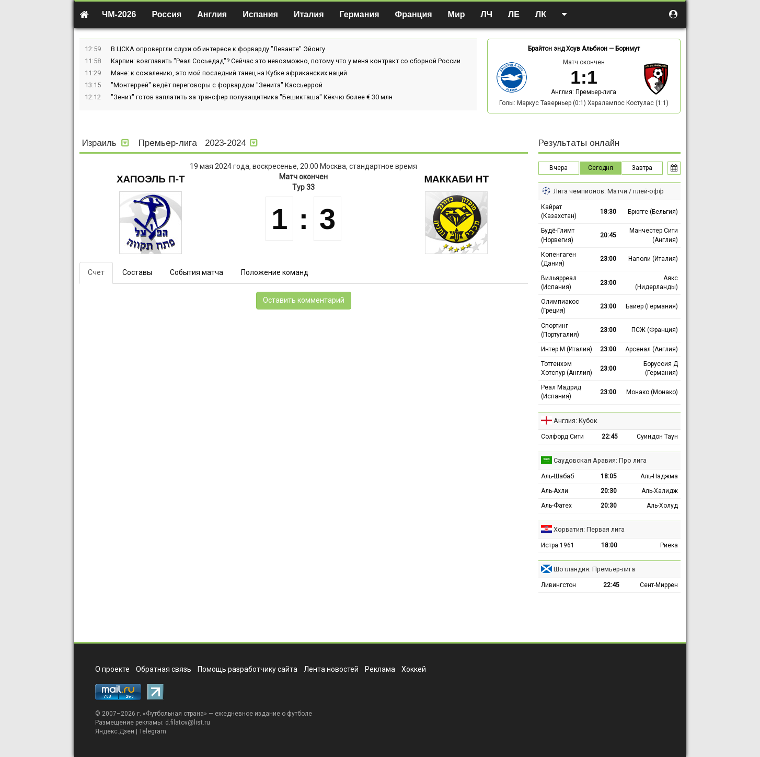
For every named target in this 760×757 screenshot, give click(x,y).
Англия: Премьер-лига (583, 92)
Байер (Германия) (652, 306)
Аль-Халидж (659, 491)
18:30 (608, 211)
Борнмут (627, 48)
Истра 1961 (557, 545)
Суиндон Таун (657, 436)
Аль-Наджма (659, 476)
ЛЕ (514, 14)
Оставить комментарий (303, 300)
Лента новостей (331, 669)
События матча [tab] (196, 272)
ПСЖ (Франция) (654, 330)
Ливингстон (558, 585)
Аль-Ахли (554, 491)
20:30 (609, 491)
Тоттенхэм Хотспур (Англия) (566, 368)
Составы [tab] (137, 272)
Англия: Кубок (575, 421)
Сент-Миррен (659, 585)
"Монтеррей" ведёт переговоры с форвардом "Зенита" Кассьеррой (217, 85)
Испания (260, 14)
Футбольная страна (175, 713)
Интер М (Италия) (566, 349)
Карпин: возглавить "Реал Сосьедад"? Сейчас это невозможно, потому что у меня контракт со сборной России (285, 61)
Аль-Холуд (662, 505)
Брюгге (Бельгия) (653, 211)
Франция (413, 14)
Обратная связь (163, 669)
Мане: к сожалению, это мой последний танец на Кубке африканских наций (229, 73)
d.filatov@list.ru (187, 722)
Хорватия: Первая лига (589, 529)
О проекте (112, 669)
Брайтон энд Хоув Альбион (567, 48)
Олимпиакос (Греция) (560, 306)
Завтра (642, 167)
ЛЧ (486, 14)
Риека (669, 545)
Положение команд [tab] (274, 272)
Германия (359, 14)
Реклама (380, 669)
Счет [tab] (96, 272)
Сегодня (600, 167)
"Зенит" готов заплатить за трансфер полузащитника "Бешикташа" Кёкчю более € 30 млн (252, 97)
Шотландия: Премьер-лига (594, 569)
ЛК (540, 14)
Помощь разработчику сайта (247, 669)
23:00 (608, 258)
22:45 (610, 436)
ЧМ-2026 (119, 14)
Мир (456, 14)
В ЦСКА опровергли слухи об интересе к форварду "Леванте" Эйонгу (218, 49)
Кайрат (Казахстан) (559, 211)
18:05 (609, 476)
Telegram (152, 731)
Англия (212, 14)
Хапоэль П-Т (151, 179)
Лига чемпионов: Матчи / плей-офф (609, 191)
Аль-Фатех (556, 505)
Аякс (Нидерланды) (656, 282)
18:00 (609, 545)
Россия (167, 14)
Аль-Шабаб (557, 476)
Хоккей (413, 669)
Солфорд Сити (562, 436)
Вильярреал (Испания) (559, 282)
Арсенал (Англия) (651, 349)
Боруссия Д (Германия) (660, 368)
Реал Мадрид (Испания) (561, 392)
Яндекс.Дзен (114, 731)
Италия (309, 14)
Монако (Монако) (652, 392)
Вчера (558, 167)
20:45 (608, 235)
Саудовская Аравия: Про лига (600, 460)
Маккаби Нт (456, 179)
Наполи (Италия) (653, 258)
